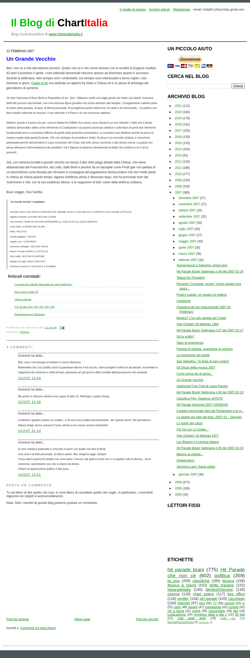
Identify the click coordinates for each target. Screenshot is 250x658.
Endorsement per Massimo (29, 314)
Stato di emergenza (190, 343)
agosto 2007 (187, 223)
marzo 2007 (187, 254)
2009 (179, 180)
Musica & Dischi (182, 585)
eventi (196, 611)
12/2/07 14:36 (29, 402)
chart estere (203, 594)
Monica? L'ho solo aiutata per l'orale (201, 318)
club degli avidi (192, 618)
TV (215, 603)
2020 (179, 112)
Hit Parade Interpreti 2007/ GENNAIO (202, 405)
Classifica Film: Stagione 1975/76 (199, 398)
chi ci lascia (176, 611)
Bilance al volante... (190, 454)
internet (184, 603)
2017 (179, 130)
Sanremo (204, 622)
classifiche (201, 581)
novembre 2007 (190, 204)
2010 (179, 174)
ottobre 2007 (188, 210)
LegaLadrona (177, 614)
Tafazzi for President (191, 278)
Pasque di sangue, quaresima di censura (204, 349)
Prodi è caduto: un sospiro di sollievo (202, 295)
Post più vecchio (147, 619)
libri (235, 611)
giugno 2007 (187, 235)
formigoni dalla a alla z (210, 614)
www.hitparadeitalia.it (66, 34)
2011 (179, 168)
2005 (179, 488)
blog (202, 603)
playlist (193, 607)
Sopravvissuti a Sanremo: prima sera (202, 265)
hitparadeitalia (179, 590)
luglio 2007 (186, 229)
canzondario (217, 611)
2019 (179, 118)
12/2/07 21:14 (29, 431)
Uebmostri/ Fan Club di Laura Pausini (202, 386)
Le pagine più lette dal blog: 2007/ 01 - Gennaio (209, 417)
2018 (179, 124)
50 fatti (240, 614)
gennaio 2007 (188, 474)
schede (233, 607)
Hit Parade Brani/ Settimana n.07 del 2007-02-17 (210, 330)
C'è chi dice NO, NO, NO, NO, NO (34, 306)
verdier (183, 599)
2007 (179, 192)
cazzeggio (236, 599)
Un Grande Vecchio (31, 59)
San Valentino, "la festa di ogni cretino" (203, 361)
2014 (179, 149)
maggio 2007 (188, 241)
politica (24, 332)
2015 (179, 143)
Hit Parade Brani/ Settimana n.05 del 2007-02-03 (210, 448)
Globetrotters (185, 460)
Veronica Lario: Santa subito (196, 467)
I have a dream (22, 299)
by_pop (174, 581)
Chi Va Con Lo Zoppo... (193, 429)
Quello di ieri (39, 83)
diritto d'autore (221, 585)
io (244, 603)
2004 (179, 494)
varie (177, 607)
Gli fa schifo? (185, 336)
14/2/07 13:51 (29, 475)
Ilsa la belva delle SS (26, 291)
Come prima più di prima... (195, 374)
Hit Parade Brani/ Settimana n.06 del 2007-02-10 (210, 392)
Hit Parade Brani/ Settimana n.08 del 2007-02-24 (210, 271)
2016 (179, 137)
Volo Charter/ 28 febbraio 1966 (198, 324)
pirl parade (208, 599)
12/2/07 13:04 (29, 378)
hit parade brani (186, 569)
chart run (228, 618)
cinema (173, 594)
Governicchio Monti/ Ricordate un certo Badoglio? (43, 284)
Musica (228, 581)
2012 (179, 161)
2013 (179, 155)
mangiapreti (213, 607)
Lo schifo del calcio (190, 423)
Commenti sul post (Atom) (38, 628)
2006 (179, 482)
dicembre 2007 (189, 198)
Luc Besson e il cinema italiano (198, 442)
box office (236, 594)
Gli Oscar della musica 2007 (196, 367)
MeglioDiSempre (219, 590)
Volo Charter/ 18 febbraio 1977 (198, 436)
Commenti (184, 301)
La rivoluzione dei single (193, 355)
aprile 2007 (187, 247)
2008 (179, 186)
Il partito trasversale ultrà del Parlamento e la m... (210, 411)
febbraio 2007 (188, 260)
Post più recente (17, 619)
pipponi (230, 603)
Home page (82, 619)
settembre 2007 (190, 216)
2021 (179, 106)
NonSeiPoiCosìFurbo (181, 622)
